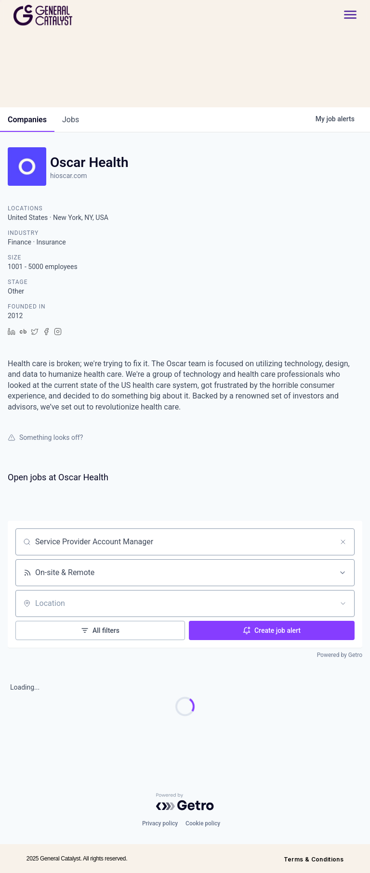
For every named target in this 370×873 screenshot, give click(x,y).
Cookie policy (202, 823)
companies (27, 119)
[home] (77, 15)
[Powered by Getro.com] (185, 801)
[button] (345, 15)
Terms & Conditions (314, 859)
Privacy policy (160, 823)
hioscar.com (68, 176)
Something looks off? (45, 437)
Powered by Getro (339, 655)
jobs (70, 119)
